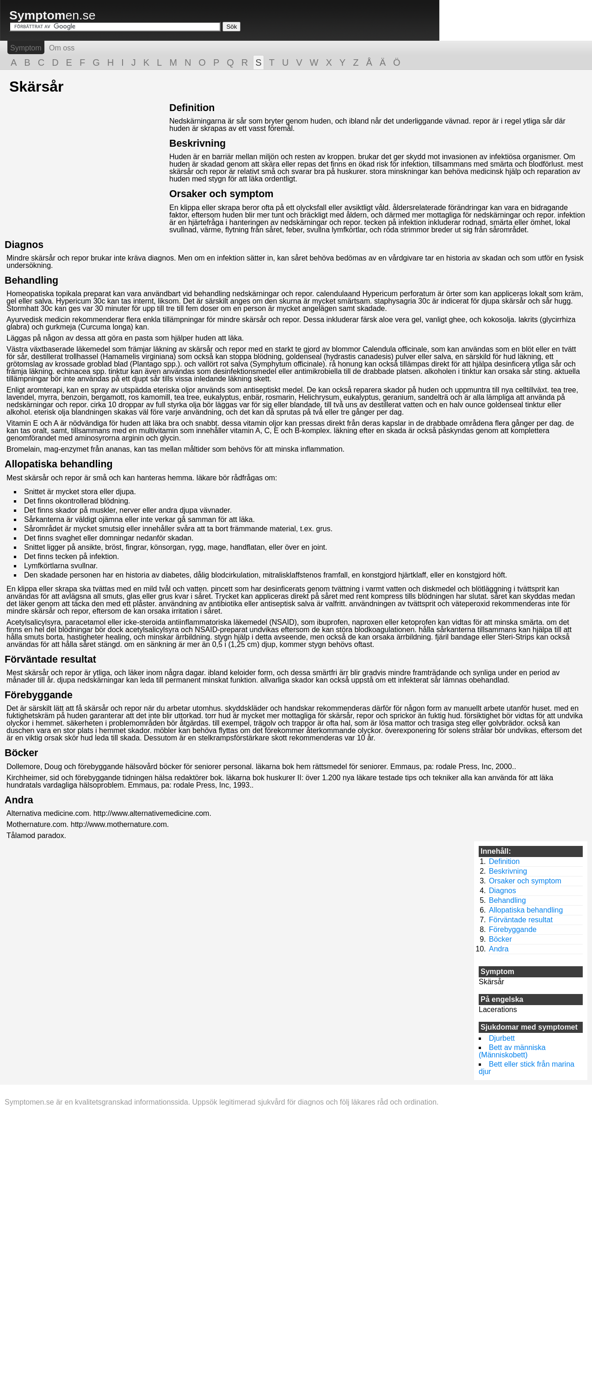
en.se (52, 15)
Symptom (26, 48)
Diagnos (24, 244)
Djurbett (502, 1038)
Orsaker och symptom (221, 193)
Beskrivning (197, 143)
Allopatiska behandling (58, 464)
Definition (192, 107)
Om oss (61, 48)
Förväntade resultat (50, 659)
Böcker (21, 752)
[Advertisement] (87, 168)
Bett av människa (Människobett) (512, 1051)
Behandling (31, 280)
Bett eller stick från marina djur (526, 1067)
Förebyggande (39, 695)
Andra (19, 800)
